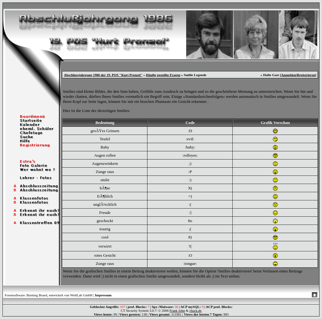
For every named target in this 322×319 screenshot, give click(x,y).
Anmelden (288, 75)
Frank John (177, 310)
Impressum (103, 295)
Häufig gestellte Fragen (163, 75)
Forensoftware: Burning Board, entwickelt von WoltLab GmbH (48, 295)
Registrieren (306, 75)
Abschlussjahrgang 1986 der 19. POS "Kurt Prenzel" (103, 75)
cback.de (195, 310)
